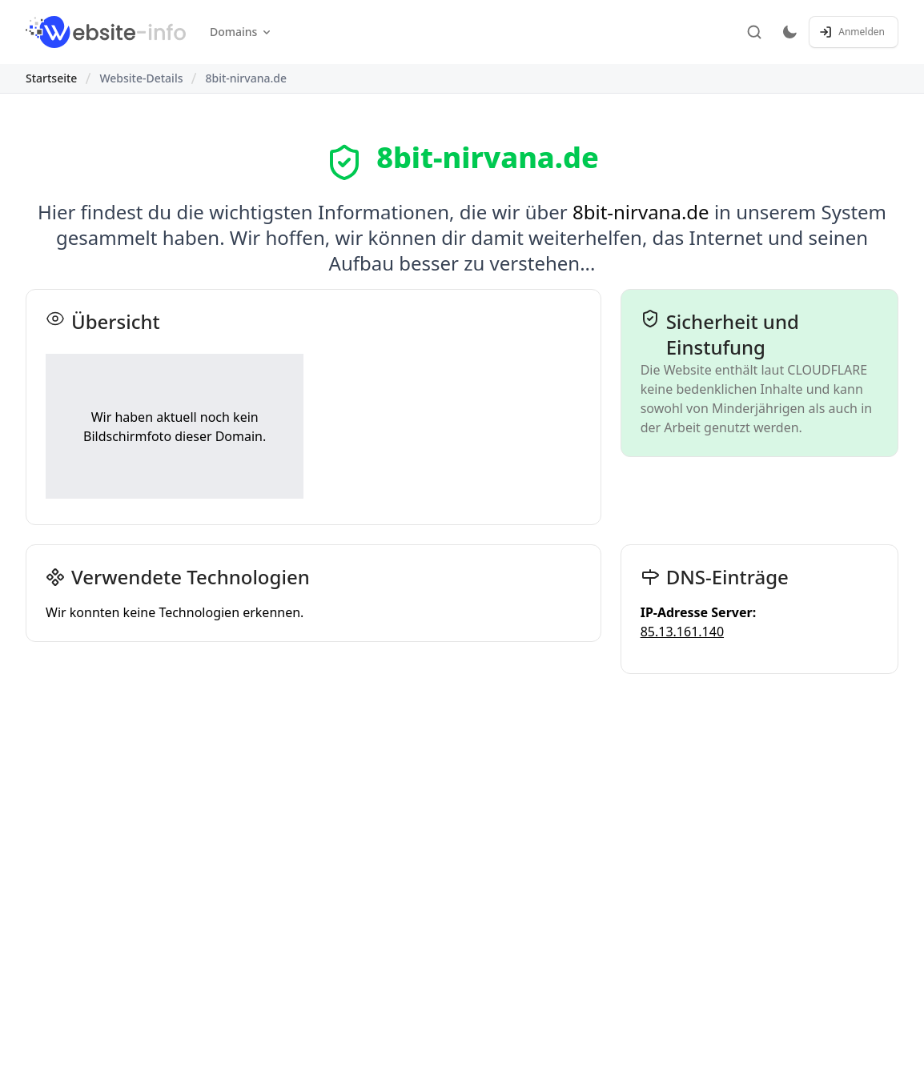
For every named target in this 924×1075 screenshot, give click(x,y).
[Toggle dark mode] (789, 32)
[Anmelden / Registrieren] (853, 32)
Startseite (51, 78)
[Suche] (754, 32)
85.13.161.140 (682, 631)
